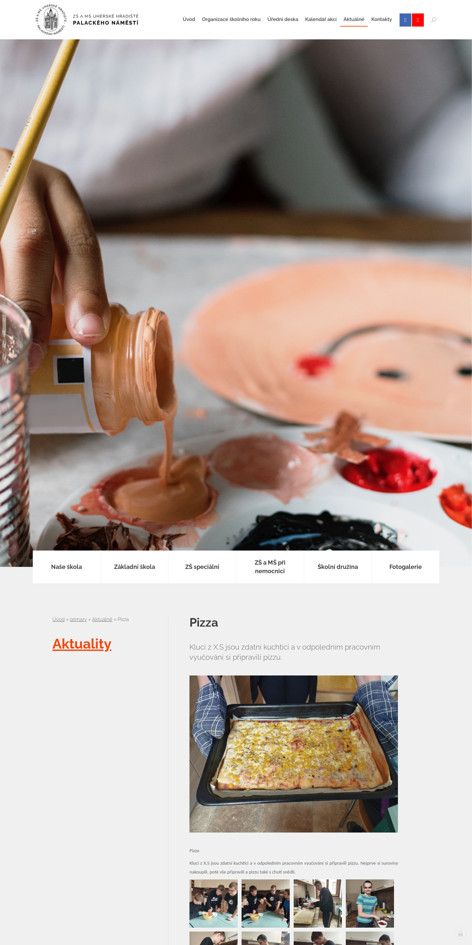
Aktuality (81, 644)
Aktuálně (102, 619)
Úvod (58, 619)
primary (78, 619)
